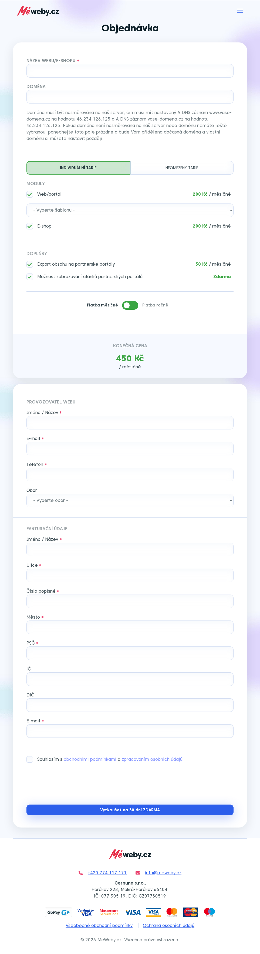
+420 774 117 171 (103, 872)
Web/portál (49, 194)
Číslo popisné (41, 591)
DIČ (30, 695)
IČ (28, 669)
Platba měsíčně (102, 305)
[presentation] (67, 784)
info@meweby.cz (158, 872)
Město (33, 617)
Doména (36, 86)
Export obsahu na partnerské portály (76, 264)
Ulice (32, 565)
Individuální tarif (78, 168)
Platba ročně (155, 305)
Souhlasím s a (110, 759)
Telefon (34, 464)
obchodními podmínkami (90, 759)
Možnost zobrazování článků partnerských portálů (90, 276)
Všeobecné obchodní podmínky (99, 925)
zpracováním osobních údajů (152, 759)
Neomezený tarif (182, 168)
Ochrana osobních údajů (168, 925)
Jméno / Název (42, 412)
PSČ (30, 643)
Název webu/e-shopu (50, 60)
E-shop (44, 226)
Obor (31, 490)
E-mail (33, 438)
